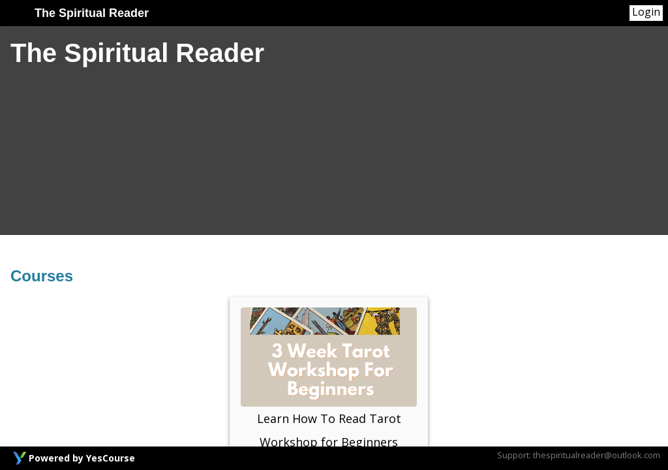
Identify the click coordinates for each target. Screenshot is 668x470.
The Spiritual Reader (77, 13)
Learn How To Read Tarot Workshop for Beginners (329, 378)
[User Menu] (646, 13)
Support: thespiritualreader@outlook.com (578, 455)
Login (646, 12)
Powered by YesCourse (82, 458)
